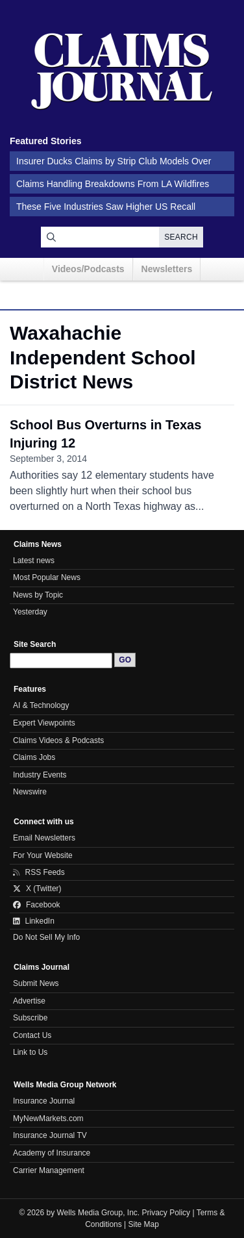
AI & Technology (41, 705)
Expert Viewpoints (44, 722)
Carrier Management (48, 1170)
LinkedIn (34, 921)
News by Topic (38, 595)
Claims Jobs (34, 757)
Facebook (36, 904)
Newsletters (167, 269)
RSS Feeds (39, 872)
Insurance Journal (44, 1100)
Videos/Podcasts (88, 269)
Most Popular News (46, 577)
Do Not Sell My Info (46, 937)
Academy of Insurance (51, 1152)
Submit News (36, 983)
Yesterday (30, 611)
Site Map (143, 1224)
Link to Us (30, 1052)
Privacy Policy (166, 1212)
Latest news (34, 560)
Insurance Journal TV (50, 1135)
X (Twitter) (37, 888)
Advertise (29, 1000)
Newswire (30, 791)
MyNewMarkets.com (48, 1118)
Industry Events (40, 774)
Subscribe (30, 1017)
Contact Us (32, 1035)
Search (181, 237)
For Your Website (43, 855)
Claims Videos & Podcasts (58, 740)
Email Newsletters (44, 837)
